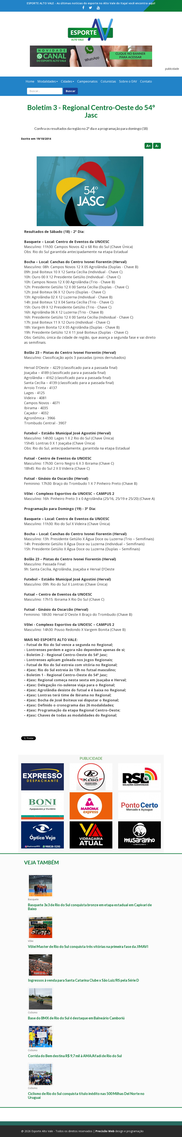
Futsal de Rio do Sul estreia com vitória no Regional (71, 664)
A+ (148, 145)
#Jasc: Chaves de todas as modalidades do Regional (71, 715)
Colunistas (108, 81)
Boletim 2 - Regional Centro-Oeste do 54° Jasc (66, 654)
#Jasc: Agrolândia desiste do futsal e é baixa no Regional (75, 690)
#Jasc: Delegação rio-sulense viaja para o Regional (70, 685)
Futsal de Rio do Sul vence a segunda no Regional (69, 644)
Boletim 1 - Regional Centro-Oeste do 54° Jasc (66, 675)
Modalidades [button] (47, 81)
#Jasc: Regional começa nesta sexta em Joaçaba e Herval (76, 680)
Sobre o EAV (128, 81)
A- (157, 145)
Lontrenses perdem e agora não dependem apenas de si (75, 649)
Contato (146, 81)
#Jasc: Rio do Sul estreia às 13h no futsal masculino (70, 670)
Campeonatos (87, 81)
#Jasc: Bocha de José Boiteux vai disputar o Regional (72, 700)
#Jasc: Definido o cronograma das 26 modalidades (69, 705)
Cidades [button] (67, 81)
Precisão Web (104, 1131)
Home (30, 81)
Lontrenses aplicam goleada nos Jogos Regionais (69, 659)
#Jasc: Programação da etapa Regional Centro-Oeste (72, 710)
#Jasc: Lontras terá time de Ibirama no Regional (68, 695)
